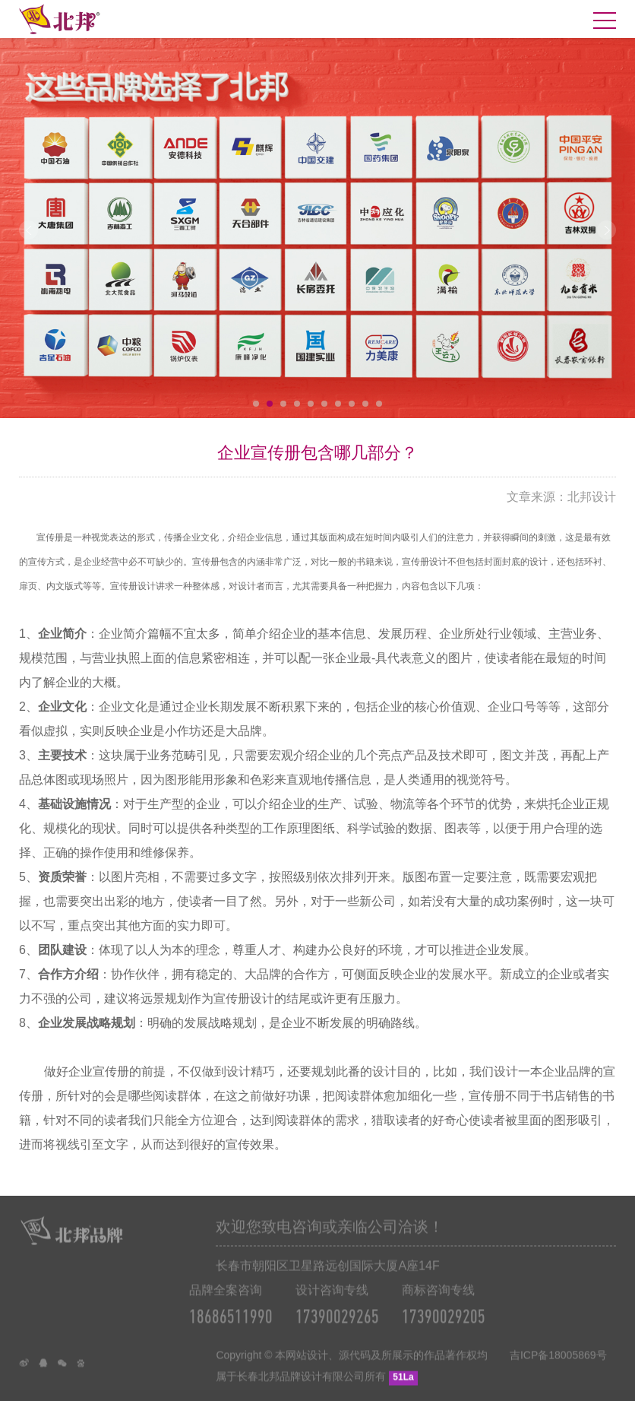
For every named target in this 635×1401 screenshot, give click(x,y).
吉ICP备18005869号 (558, 1371)
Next (606, 229)
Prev (28, 229)
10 (379, 404)
